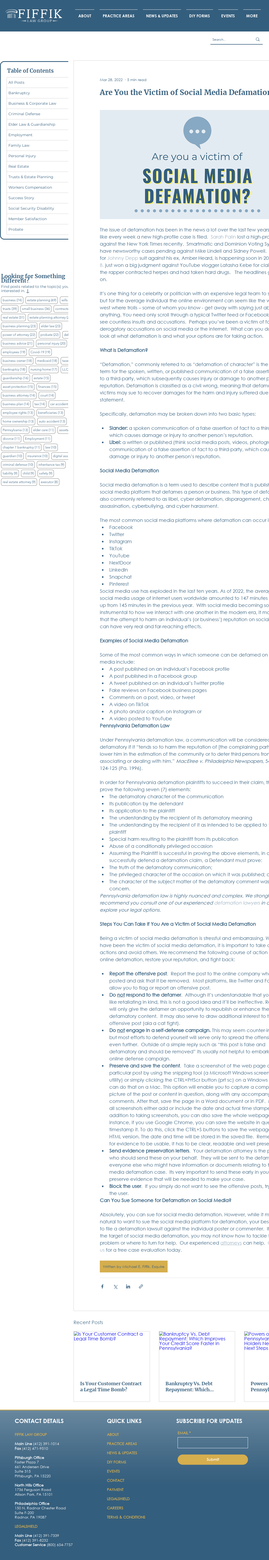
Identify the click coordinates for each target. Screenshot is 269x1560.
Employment (38, 438)
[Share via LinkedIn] (128, 1286)
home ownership (19, 421)
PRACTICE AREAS (122, 1443)
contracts (65, 308)
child (29, 473)
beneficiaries (51, 412)
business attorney (20, 395)
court (47, 395)
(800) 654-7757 (44, 1544)
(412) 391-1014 (37, 1443)
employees (15, 352)
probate (50, 334)
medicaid (48, 360)
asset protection (18, 386)
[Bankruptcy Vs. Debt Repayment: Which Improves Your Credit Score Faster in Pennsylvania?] (197, 1352)
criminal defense (19, 464)
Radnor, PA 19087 (30, 1517)
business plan (17, 404)
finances (48, 386)
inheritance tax (52, 464)
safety (46, 473)
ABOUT (113, 1434)
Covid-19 (41, 352)
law (51, 447)
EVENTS (113, 1471)
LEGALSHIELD (118, 1498)
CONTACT (116, 1480)
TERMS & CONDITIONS (126, 1517)
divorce (12, 438)
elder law (51, 326)
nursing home (44, 369)
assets (67, 430)
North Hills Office (29, 1485)
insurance (38, 456)
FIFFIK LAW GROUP (31, 1434)
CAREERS (115, 1507)
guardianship (16, 378)
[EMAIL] (211, 1442)
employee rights (18, 412)
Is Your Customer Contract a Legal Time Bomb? (111, 1387)
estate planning (42, 300)
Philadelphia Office (32, 1503)
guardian (13, 456)
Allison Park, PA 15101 (34, 1494)
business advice (18, 343)
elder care (44, 430)
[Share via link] (140, 1286)
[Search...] (227, 39)
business (13, 300)
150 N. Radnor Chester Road (40, 1507)
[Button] (36, 1469)
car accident (63, 404)
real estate (14, 317)
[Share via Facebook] (102, 1286)
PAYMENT (115, 1489)
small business (36, 308)
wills (68, 300)
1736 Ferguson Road (33, 1489)
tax (40, 404)
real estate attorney (20, 482)
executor (50, 482)
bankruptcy (15, 369)
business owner (18, 360)
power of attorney (20, 334)
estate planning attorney (51, 317)
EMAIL (184, 1433)
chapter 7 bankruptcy (22, 447)
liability (11, 473)
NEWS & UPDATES (122, 1452)
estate (42, 378)
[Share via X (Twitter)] (115, 1286)
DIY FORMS (116, 1461)
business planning (20, 326)
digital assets (66, 456)
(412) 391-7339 (37, 1535)
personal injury (52, 343)
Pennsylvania (16, 430)
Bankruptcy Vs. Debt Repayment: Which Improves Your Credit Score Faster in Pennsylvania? (190, 1387)
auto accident (53, 421)
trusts (10, 308)
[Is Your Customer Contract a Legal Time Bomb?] (112, 1352)
